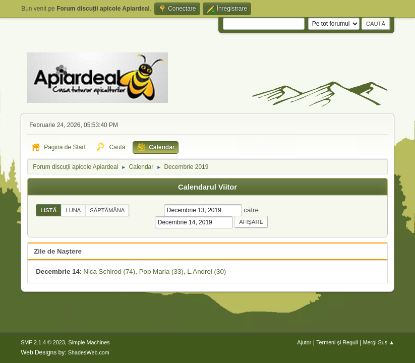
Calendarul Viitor (207, 187)
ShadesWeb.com (88, 352)
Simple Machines (88, 342)
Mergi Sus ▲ (378, 342)
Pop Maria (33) (161, 271)
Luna (73, 210)
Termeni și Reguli (337, 342)
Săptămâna (107, 210)
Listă (48, 210)
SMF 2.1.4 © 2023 (43, 342)
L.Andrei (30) (206, 271)
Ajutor (304, 342)
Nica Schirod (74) (109, 271)
